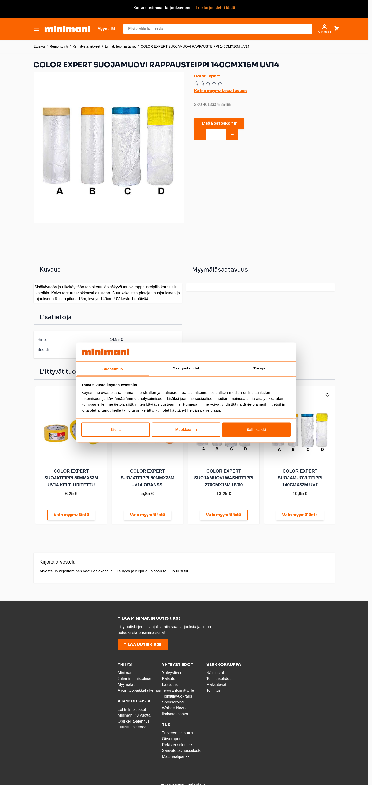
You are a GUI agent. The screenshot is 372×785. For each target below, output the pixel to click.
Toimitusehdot (218, 678)
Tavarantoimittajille (178, 689)
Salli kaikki (256, 430)
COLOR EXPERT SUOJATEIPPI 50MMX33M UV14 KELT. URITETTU (71, 477)
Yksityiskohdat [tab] (186, 368)
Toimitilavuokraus (177, 695)
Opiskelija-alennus (134, 720)
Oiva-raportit (172, 738)
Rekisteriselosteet (177, 744)
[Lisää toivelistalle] (323, 394)
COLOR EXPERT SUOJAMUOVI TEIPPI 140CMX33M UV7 (296, 477)
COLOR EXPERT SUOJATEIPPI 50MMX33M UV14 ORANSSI (146, 477)
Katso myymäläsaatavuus (220, 90)
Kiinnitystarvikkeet (86, 46)
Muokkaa (186, 430)
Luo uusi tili (178, 570)
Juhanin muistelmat (134, 678)
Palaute (168, 678)
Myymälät (126, 683)
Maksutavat (216, 683)
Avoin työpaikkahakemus (139, 689)
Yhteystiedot (172, 672)
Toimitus (213, 689)
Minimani (125, 672)
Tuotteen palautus (178, 732)
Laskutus (170, 683)
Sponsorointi (173, 701)
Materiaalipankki (176, 755)
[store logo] (67, 29)
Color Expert (207, 76)
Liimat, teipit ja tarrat (120, 46)
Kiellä (116, 430)
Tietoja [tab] (259, 368)
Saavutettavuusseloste (181, 750)
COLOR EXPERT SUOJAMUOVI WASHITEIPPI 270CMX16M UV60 (221, 477)
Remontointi (59, 46)
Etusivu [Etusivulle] (39, 46)
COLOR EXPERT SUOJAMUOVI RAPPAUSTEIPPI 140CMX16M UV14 (195, 46)
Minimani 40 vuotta (134, 714)
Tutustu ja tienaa (132, 726)
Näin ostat (215, 672)
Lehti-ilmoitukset (132, 708)
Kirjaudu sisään (148, 570)
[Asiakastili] (324, 29)
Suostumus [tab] (112, 369)
